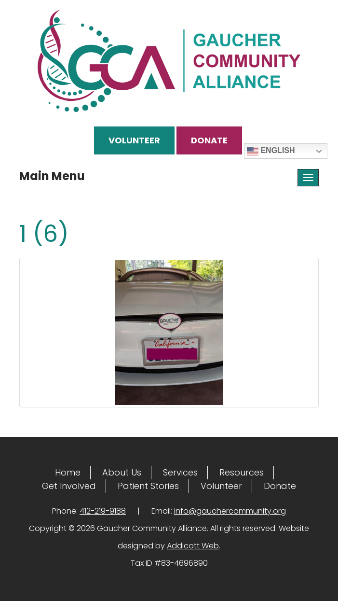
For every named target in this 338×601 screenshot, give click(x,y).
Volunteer (134, 140)
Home (68, 472)
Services (180, 472)
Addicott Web (193, 545)
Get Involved (69, 486)
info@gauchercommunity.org (230, 511)
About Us (121, 472)
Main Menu (52, 176)
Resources (241, 472)
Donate (209, 140)
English (271, 151)
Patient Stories (148, 486)
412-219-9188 (103, 511)
